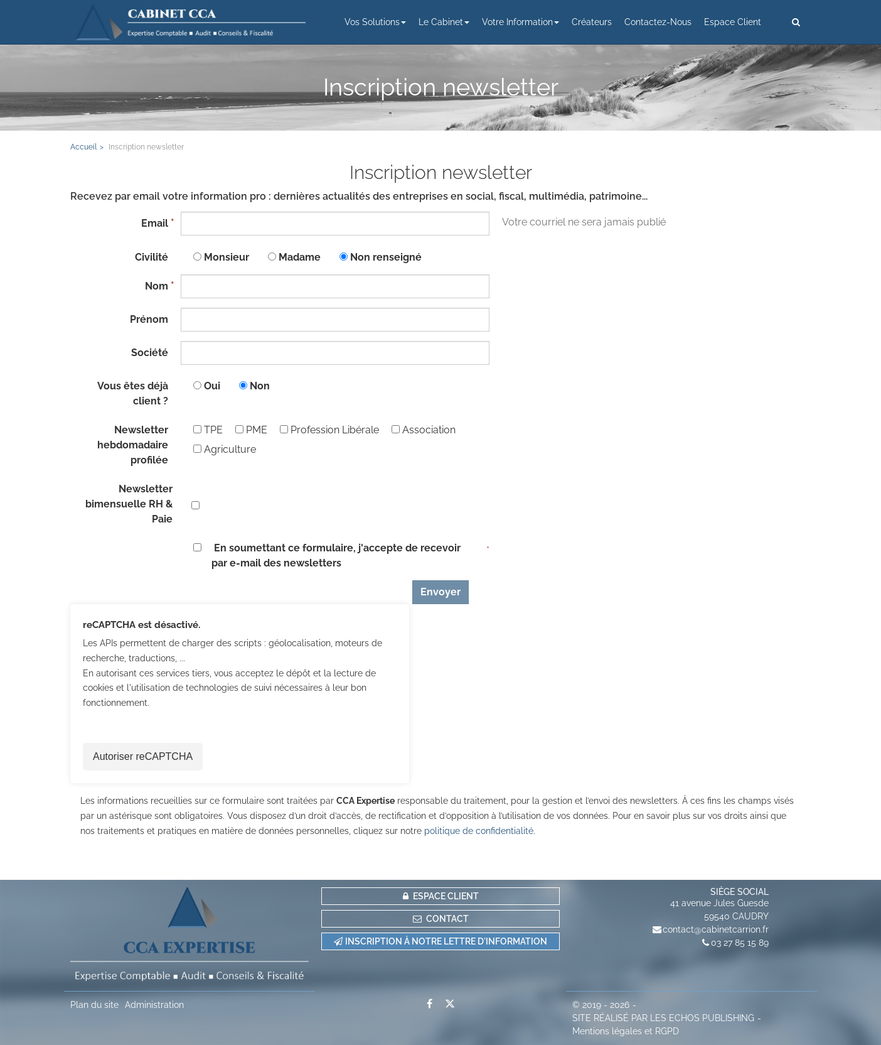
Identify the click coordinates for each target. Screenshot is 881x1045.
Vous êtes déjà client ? (132, 393)
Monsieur (226, 257)
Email (154, 223)
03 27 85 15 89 (740, 943)
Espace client (732, 22)
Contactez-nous (657, 22)
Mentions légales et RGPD (625, 1031)
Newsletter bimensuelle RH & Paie (129, 504)
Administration (154, 1005)
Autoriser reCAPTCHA (143, 756)
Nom (156, 286)
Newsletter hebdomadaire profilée (132, 445)
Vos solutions (375, 22)
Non (260, 386)
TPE (208, 430)
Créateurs (592, 22)
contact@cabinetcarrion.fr (716, 929)
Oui (212, 386)
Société (149, 353)
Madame (300, 257)
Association (424, 430)
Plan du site (94, 1005)
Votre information (520, 22)
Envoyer (440, 592)
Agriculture (224, 449)
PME (251, 430)
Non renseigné (386, 257)
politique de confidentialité (478, 831)
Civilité (151, 257)
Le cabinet (444, 22)
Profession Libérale (329, 430)
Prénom (149, 319)
